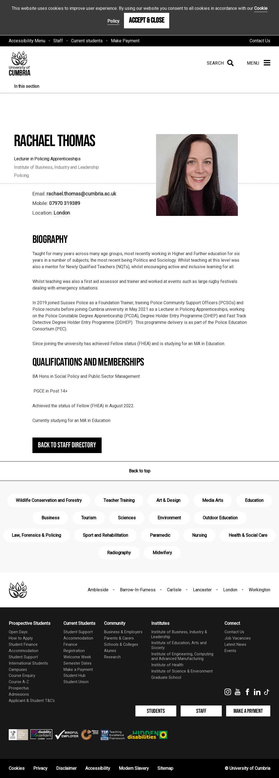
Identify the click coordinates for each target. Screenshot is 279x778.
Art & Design (168, 500)
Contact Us (260, 41)
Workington (259, 590)
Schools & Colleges (121, 644)
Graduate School (166, 677)
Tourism (88, 518)
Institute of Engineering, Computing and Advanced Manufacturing (182, 656)
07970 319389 (64, 203)
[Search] (219, 63)
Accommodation (23, 651)
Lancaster (202, 590)
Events (230, 651)
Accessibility (97, 768)
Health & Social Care (248, 535)
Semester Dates (77, 663)
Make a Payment (78, 670)
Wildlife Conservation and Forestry (49, 500)
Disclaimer (66, 768)
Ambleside (98, 590)
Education (254, 500)
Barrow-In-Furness (138, 590)
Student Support (23, 657)
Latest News (235, 644)
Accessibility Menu (27, 41)
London (62, 213)
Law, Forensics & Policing (36, 535)
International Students (28, 663)
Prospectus (19, 688)
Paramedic (160, 535)
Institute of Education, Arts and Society (179, 645)
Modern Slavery (134, 768)
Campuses (18, 670)
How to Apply (21, 638)
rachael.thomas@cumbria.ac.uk (81, 194)
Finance (70, 644)
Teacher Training (119, 500)
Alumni (110, 651)
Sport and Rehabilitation (105, 535)
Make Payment (125, 41)
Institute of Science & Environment (182, 671)
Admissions (19, 694)
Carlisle (174, 590)
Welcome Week (77, 657)
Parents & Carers (119, 638)
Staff (58, 41)
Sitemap (165, 768)
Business (50, 518)
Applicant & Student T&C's (32, 701)
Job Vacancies (238, 638)
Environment (169, 518)
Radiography (119, 553)
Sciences (127, 518)
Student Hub (74, 676)
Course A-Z (19, 682)
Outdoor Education (220, 518)
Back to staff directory (67, 445)
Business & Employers (123, 632)
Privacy (40, 768)
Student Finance (23, 644)
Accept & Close (146, 20)
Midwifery (162, 553)
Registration (74, 651)
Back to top (139, 471)
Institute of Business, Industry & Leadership (179, 634)
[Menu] (258, 63)
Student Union (76, 682)
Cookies (17, 768)
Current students (87, 41)
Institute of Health (167, 665)
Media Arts (212, 500)
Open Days (18, 632)
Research (112, 657)
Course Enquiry (22, 676)
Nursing (199, 535)
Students (156, 711)
